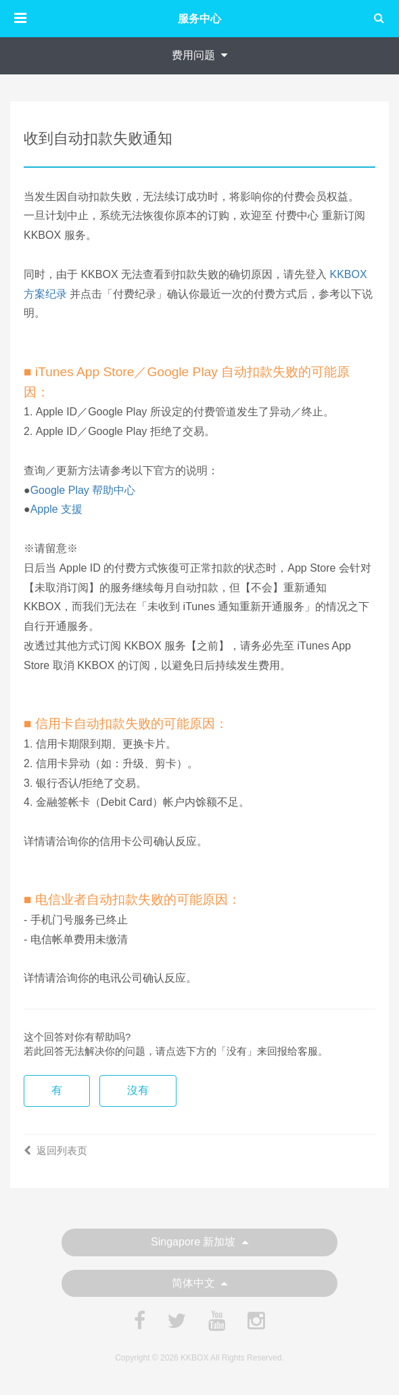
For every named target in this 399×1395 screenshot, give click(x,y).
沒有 (138, 1090)
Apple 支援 (56, 509)
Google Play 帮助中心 (83, 490)
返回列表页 (55, 1150)
